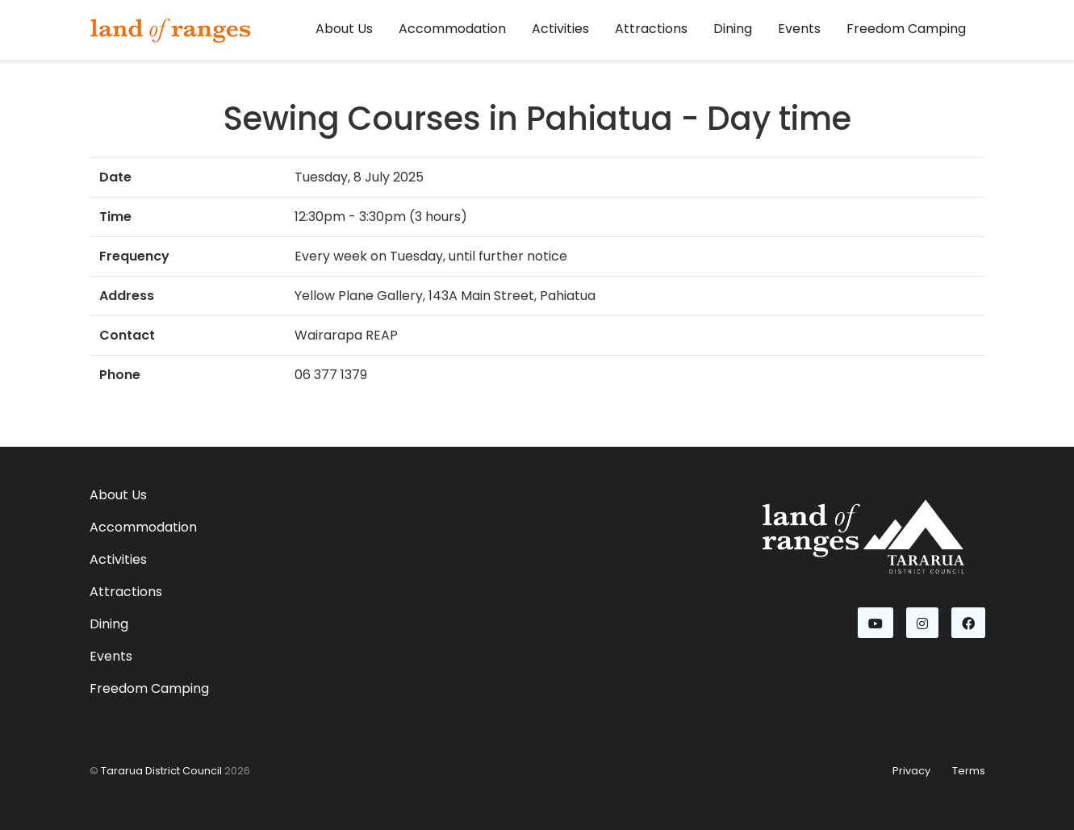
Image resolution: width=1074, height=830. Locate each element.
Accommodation (452, 28)
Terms (968, 771)
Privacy (911, 771)
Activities (560, 28)
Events (799, 28)
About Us (344, 28)
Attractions (651, 28)
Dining (732, 28)
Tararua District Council (161, 771)
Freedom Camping (906, 28)
